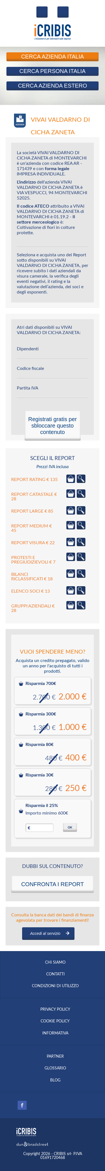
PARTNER (55, 1057)
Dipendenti (28, 349)
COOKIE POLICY (55, 1021)
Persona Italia (52, 71)
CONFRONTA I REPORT (52, 884)
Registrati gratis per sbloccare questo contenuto (52, 425)
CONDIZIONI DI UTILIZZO (55, 986)
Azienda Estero (52, 86)
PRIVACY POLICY (55, 1010)
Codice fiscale (30, 368)
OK (70, 827)
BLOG (55, 1080)
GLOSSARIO (55, 1068)
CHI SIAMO (55, 963)
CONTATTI (55, 974)
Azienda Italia (52, 56)
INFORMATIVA (55, 1033)
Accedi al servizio (45, 933)
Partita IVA (27, 388)
